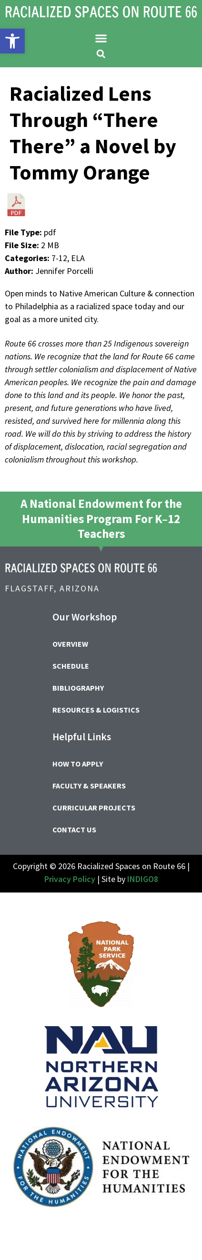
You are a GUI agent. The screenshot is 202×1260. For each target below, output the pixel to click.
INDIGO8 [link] (142, 878)
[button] (101, 38)
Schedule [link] (70, 666)
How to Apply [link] (77, 763)
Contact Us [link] (74, 829)
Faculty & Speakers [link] (89, 785)
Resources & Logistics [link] (96, 709)
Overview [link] (70, 644)
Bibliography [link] (78, 688)
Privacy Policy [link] (69, 878)
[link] (12, 41)
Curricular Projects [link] (93, 807)
